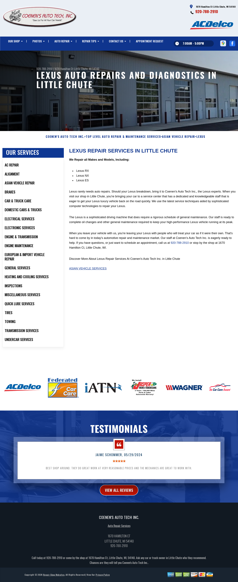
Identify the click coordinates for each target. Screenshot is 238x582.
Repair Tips (89, 41)
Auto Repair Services (119, 529)
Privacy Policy (103, 578)
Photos (37, 41)
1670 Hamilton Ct (64, 69)
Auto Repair (61, 41)
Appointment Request (149, 41)
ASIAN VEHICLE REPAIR (178, 140)
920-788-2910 (206, 11)
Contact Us (116, 41)
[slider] (119, 464)
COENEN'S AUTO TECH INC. (65, 140)
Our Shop (14, 41)
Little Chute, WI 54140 (86, 69)
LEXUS (200, 140)
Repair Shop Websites (53, 578)
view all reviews (119, 493)
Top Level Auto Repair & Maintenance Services (123, 140)
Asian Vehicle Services (88, 271)
